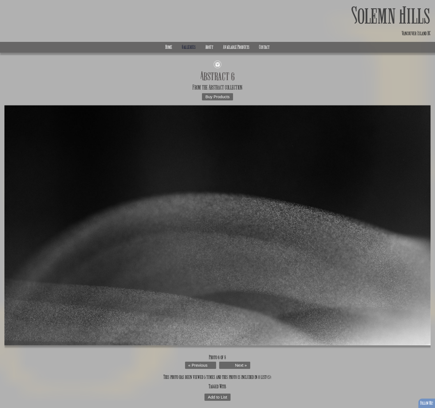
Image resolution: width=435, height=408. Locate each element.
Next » (241, 365)
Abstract (216, 87)
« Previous (198, 365)
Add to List (217, 397)
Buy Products (217, 97)
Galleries (189, 47)
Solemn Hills (391, 16)
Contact (264, 47)
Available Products (236, 47)
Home (168, 47)
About (209, 47)
